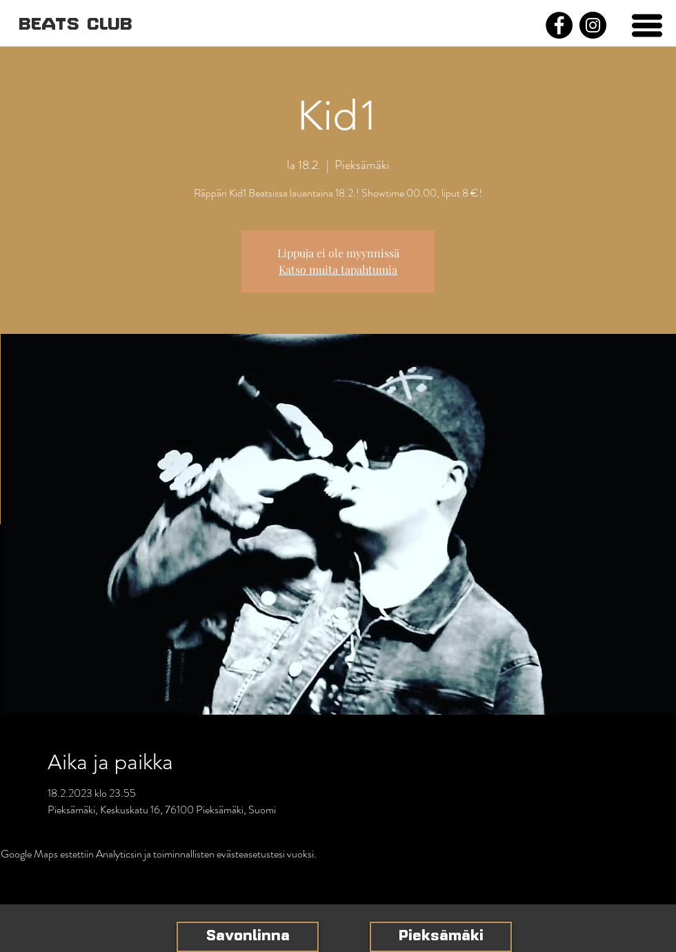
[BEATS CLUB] (75, 25)
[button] (647, 25)
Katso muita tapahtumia (338, 269)
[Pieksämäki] (441, 937)
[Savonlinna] (248, 937)
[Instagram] (592, 25)
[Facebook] (559, 25)
